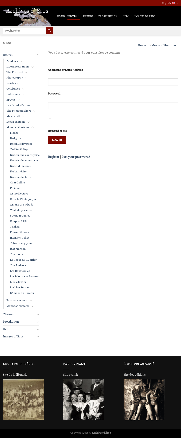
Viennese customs (17, 306)
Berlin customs (15, 122)
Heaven (73, 16)
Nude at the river (20, 166)
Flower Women (19, 232)
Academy (12, 61)
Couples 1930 (18, 221)
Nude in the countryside (25, 155)
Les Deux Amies (20, 271)
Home (61, 16)
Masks (14, 133)
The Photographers (18, 111)
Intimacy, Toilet (19, 238)
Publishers (13, 94)
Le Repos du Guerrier (23, 260)
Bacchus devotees (21, 144)
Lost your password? (76, 157)
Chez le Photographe (23, 199)
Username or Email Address (65, 70)
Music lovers (18, 282)
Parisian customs (17, 300)
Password (54, 93)
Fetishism (12, 83)
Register (53, 157)
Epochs (11, 100)
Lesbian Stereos (20, 287)
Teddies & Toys (19, 149)
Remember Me (57, 131)
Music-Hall (13, 116)
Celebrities (13, 88)
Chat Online (17, 182)
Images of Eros (146, 16)
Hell (127, 16)
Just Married (17, 249)
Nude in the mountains (24, 160)
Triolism (15, 227)
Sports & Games (20, 215)
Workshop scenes (21, 210)
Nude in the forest (21, 177)
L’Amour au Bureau (22, 293)
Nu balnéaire (18, 171)
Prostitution (109, 16)
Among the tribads (21, 204)
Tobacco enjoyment (22, 243)
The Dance (17, 254)
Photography (14, 77)
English (170, 3)
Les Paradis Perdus (18, 105)
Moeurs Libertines (164, 45)
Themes (89, 16)
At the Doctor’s (19, 193)
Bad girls (15, 138)
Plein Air (15, 188)
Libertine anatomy (17, 66)
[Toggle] (37, 55)
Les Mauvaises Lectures (25, 276)
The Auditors (18, 265)
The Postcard (14, 72)
